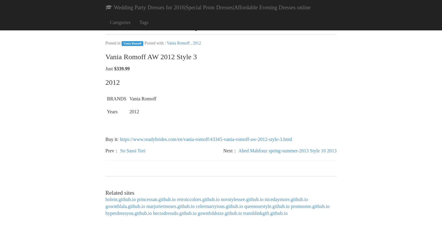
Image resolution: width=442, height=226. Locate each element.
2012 (197, 43)
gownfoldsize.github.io (220, 213)
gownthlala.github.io (125, 206)
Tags (143, 22)
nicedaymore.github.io (286, 199)
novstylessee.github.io (242, 199)
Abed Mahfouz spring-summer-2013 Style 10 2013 (287, 150)
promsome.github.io (310, 206)
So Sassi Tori (132, 150)
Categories (120, 22)
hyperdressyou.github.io (128, 213)
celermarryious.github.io (219, 206)
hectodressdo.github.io (175, 213)
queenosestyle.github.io (267, 206)
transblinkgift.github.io (265, 213)
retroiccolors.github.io (198, 199)
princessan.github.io (156, 199)
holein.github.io (120, 199)
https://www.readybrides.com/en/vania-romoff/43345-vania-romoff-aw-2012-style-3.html (206, 139)
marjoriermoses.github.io (170, 206)
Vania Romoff (132, 43)
